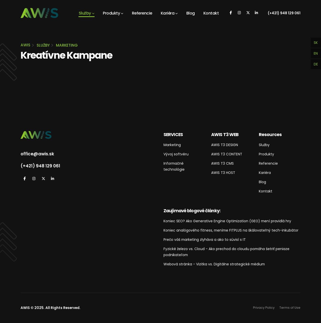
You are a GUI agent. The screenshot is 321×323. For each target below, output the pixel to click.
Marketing (67, 45)
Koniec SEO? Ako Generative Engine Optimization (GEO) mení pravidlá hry (227, 221)
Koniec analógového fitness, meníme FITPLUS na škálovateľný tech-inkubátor (231, 230)
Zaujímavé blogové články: (192, 210)
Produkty (111, 13)
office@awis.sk (37, 154)
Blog (190, 13)
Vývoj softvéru (176, 154)
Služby (85, 13)
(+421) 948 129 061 (284, 13)
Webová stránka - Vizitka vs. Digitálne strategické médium (214, 264)
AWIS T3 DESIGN (224, 144)
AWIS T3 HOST (223, 172)
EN (316, 53)
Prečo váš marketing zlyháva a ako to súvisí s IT (205, 239)
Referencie (142, 13)
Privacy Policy (264, 307)
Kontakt (211, 13)
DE (316, 64)
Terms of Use (289, 307)
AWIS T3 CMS (222, 163)
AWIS (25, 45)
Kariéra (168, 13)
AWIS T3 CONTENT (226, 154)
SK (316, 42)
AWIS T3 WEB (224, 134)
